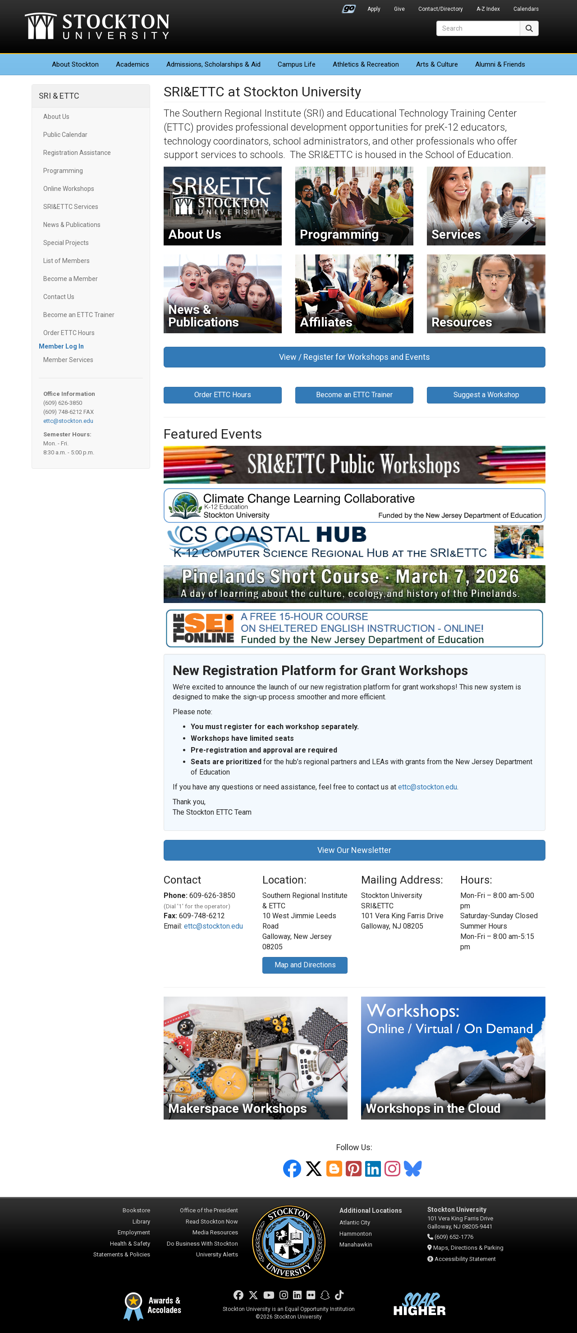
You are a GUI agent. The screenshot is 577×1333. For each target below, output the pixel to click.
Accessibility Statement (465, 1259)
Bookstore (136, 1210)
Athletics (366, 64)
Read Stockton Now (212, 1221)
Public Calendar (65, 134)
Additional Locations (370, 1210)
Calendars (526, 9)
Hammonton (355, 1233)
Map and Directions (305, 965)
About (75, 64)
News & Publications (72, 224)
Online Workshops (68, 188)
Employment (134, 1232)
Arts (437, 64)
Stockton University (97, 27)
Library (141, 1221)
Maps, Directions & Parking (468, 1247)
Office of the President (209, 1210)
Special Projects (66, 242)
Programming (63, 170)
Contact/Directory (440, 9)
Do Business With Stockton (202, 1243)
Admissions (213, 64)
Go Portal (349, 7)
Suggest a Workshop (486, 394)
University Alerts (217, 1254)
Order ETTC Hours (69, 332)
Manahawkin (355, 1244)
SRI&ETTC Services (70, 206)
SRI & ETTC (59, 95)
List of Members (66, 260)
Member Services (68, 359)
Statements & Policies (121, 1254)
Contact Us (58, 296)
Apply (373, 9)
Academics (132, 64)
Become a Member (70, 278)
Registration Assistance (77, 152)
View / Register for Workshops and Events (354, 357)
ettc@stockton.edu (68, 420)
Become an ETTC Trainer (78, 314)
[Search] (478, 28)
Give (399, 9)
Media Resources (215, 1232)
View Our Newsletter (354, 850)
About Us (56, 116)
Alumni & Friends (500, 64)
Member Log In (61, 346)
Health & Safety (130, 1243)
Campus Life (297, 64)
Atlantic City (354, 1222)
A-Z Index (488, 9)
